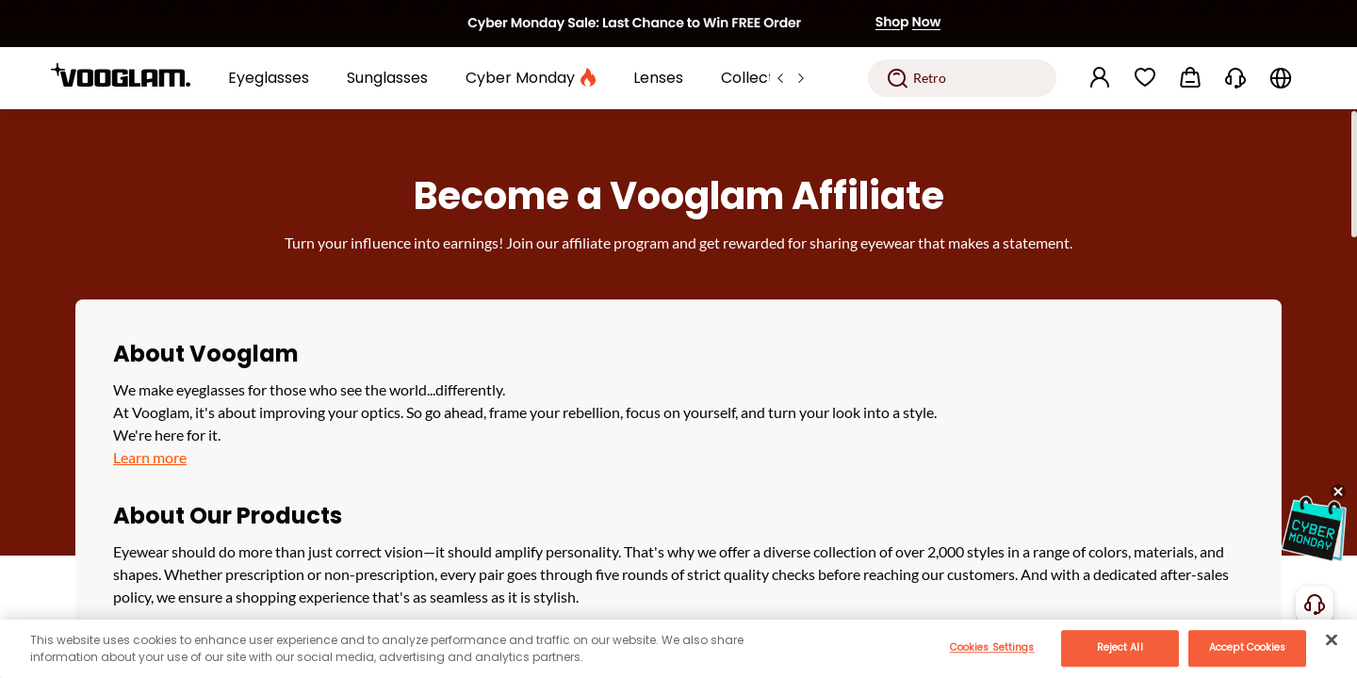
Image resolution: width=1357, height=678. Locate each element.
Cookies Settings (992, 647)
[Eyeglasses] (268, 78)
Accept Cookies (1247, 647)
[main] (678, 649)
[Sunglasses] (387, 78)
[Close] (1331, 639)
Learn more (150, 457)
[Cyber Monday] (531, 78)
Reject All (1120, 647)
